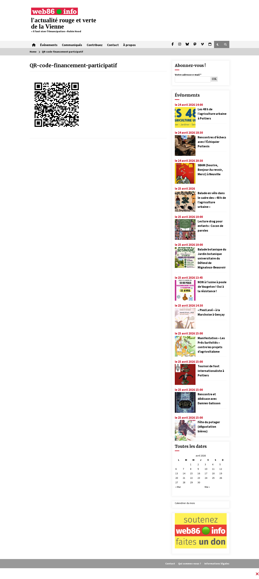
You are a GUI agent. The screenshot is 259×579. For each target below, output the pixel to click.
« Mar (178, 486)
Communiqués (71, 44)
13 (176, 473)
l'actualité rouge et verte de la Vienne (63, 23)
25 (213, 478)
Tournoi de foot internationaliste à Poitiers (211, 370)
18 (213, 473)
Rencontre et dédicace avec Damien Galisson (209, 398)
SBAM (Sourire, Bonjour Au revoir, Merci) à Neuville (210, 169)
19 (220, 473)
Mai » (207, 486)
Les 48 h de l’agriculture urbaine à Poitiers (212, 113)
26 (220, 478)
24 (206, 478)
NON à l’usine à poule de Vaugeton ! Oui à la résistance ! (212, 286)
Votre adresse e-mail (188, 74)
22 (191, 478)
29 (191, 482)
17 (206, 473)
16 (198, 473)
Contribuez (94, 44)
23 (198, 478)
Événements (48, 44)
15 (191, 473)
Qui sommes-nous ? (189, 563)
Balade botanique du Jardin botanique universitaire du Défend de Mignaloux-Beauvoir (212, 258)
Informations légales (216, 563)
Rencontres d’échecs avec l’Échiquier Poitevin (212, 141)
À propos (128, 44)
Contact (112, 44)
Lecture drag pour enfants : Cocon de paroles (210, 225)
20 (176, 478)
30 (198, 482)
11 (213, 469)
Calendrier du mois (185, 503)
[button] (217, 44)
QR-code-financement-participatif (73, 65)
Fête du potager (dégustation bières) (209, 426)
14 (184, 473)
